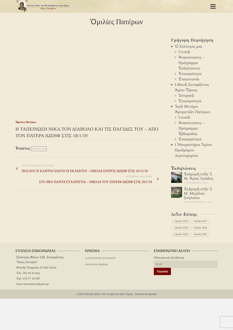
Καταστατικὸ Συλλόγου (101, 258)
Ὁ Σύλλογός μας (188, 46)
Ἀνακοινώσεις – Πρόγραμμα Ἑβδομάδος (191, 128)
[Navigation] (213, 6)
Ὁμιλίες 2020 (181, 234)
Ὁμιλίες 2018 (181, 227)
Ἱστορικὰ (186, 95)
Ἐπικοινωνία (188, 79)
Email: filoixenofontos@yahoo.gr (32, 284)
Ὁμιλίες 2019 (39, 148)
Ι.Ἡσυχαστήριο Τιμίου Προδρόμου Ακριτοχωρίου (193, 150)
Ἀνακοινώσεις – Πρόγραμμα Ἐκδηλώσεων (191, 62)
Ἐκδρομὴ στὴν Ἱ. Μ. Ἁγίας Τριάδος (198, 176)
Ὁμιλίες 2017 (200, 221)
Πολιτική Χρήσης (97, 264)
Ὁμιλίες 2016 (181, 221)
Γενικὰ (184, 51)
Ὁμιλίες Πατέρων (25, 122)
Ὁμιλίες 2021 (200, 234)
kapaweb (152, 294)
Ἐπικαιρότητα (189, 73)
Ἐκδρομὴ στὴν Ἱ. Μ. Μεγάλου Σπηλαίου (198, 193)
